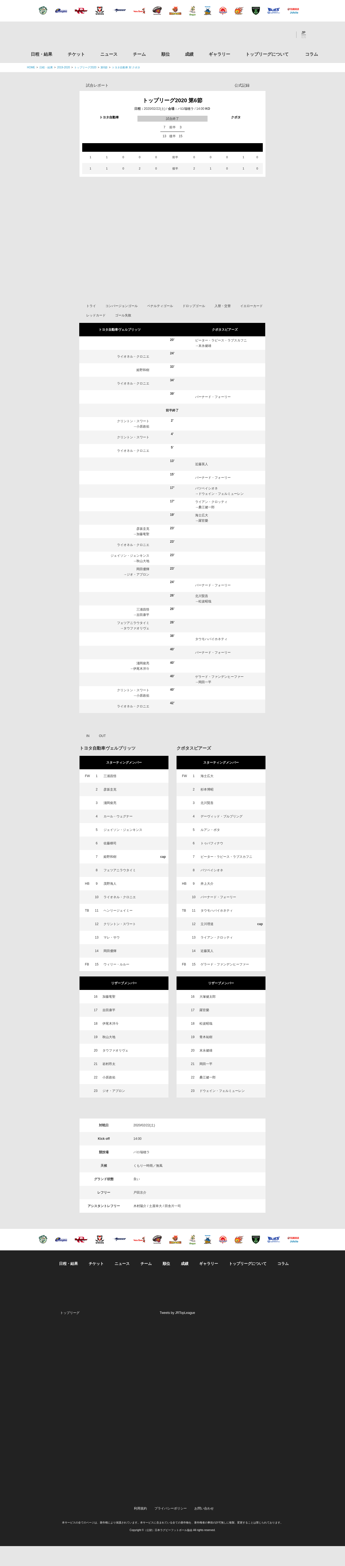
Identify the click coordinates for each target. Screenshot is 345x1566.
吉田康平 (142, 635)
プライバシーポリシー (170, 1528)
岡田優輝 (142, 589)
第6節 (104, 67)
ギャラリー (219, 54)
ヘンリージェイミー (118, 930)
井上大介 (207, 903)
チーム (139, 54)
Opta (260, 85)
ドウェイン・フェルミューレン (221, 514)
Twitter (257, 34)
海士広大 (201, 535)
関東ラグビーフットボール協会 (273, 1360)
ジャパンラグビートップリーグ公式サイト (56, 36)
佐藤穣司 (110, 863)
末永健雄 (204, 366)
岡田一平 (204, 702)
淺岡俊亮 (142, 683)
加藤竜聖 (142, 554)
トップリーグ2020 (85, 67)
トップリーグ (70, 1333)
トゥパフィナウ (212, 863)
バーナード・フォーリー (213, 417)
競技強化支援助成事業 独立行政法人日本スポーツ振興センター (273, 1483)
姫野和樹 (142, 390)
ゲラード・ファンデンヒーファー (219, 697)
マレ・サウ (112, 957)
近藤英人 (201, 484)
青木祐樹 (205, 1057)
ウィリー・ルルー (116, 984)
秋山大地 (142, 581)
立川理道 (207, 944)
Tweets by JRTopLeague (177, 1333)
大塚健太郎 (207, 1016)
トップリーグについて (267, 54)
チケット (76, 54)
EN (303, 37)
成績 (189, 54)
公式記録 (242, 85)
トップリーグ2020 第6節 (172, 100)
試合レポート (97, 85)
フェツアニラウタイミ (133, 643)
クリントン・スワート (133, 441)
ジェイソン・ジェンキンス (130, 575)
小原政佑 (142, 446)
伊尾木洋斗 (141, 688)
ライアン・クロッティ (211, 522)
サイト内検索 (314, 35)
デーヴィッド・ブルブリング (222, 836)
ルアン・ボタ (210, 850)
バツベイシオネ (206, 508)
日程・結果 (41, 54)
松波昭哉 (204, 621)
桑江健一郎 (206, 527)
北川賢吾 (201, 616)
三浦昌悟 (142, 629)
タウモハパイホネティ (211, 659)
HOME (31, 67)
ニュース (109, 54)
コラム (311, 54)
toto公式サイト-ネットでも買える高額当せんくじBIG (273, 1462)
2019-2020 (63, 67)
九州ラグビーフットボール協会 (273, 1401)
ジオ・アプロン (138, 594)
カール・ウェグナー (118, 836)
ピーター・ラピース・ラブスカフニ (221, 360)
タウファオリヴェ (136, 648)
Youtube (286, 34)
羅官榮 (203, 540)
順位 (165, 54)
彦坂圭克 (142, 549)
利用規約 (140, 1528)
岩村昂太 (108, 1084)
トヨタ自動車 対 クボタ (126, 67)
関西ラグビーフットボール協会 (273, 1380)
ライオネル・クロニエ (133, 376)
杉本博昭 (207, 809)
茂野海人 (110, 903)
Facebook (272, 34)
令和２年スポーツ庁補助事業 (273, 1503)
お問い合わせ (204, 1528)
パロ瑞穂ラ (186, 109)
